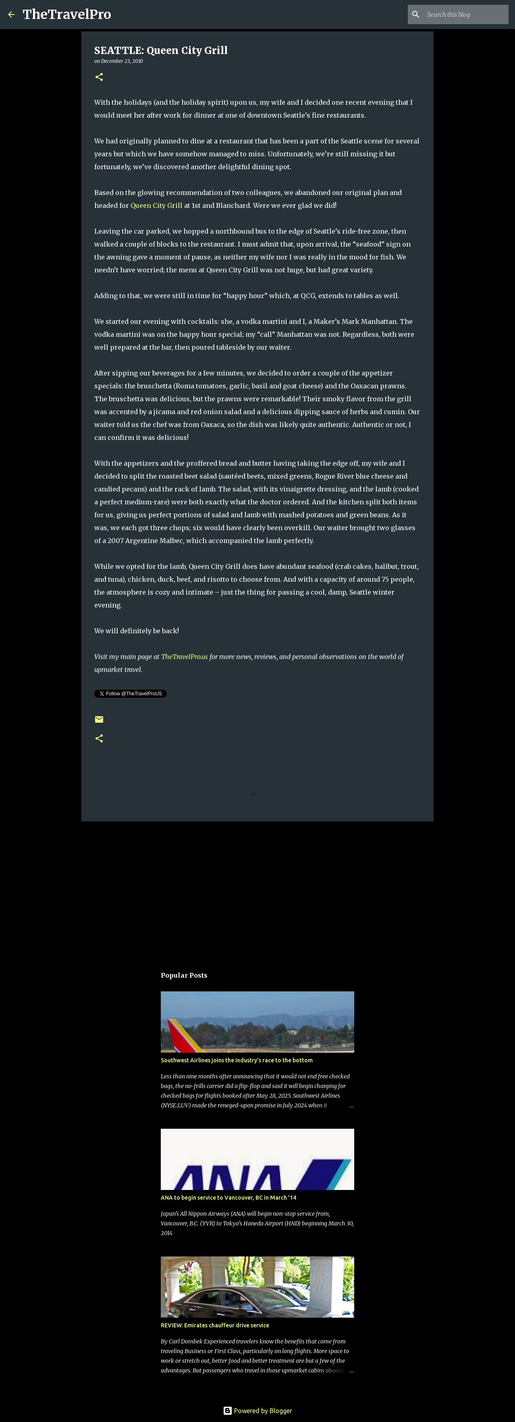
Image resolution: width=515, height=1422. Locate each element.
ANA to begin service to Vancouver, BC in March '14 (228, 1197)
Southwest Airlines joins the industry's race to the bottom (237, 1060)
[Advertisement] (257, 889)
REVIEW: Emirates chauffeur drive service (215, 1325)
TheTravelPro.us (184, 657)
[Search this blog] (466, 14)
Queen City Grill (156, 205)
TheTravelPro (67, 14)
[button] (99, 77)
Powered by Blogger (257, 1410)
